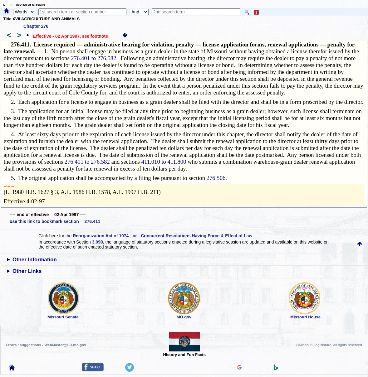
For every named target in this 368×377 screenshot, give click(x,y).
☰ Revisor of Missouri (26, 5)
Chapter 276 (35, 26)
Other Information (34, 260)
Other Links (27, 271)
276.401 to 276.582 (93, 58)
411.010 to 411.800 (163, 161)
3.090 (97, 241)
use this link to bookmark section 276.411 (55, 221)
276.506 (216, 178)
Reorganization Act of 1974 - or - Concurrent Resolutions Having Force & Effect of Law (162, 235)
